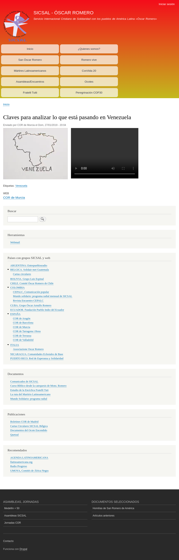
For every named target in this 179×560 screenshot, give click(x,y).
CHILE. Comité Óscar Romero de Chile (31, 283)
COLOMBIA (17, 287)
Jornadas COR (12, 522)
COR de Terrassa (22, 335)
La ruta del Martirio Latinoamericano (30, 394)
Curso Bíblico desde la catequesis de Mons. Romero (38, 385)
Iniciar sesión (167, 4)
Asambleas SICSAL (15, 515)
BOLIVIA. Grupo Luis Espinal (27, 278)
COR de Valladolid (23, 339)
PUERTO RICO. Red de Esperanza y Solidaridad (36, 358)
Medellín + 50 (11, 508)
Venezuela (21, 185)
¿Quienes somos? (89, 48)
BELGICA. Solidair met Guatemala (29, 269)
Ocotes (89, 81)
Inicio (30, 48)
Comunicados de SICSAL (24, 381)
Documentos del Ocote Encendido (28, 430)
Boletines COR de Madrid (24, 421)
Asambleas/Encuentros (30, 81)
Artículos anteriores (103, 515)
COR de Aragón (21, 318)
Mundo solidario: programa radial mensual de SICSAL (42, 296)
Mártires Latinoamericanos (30, 70)
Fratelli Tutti (30, 92)
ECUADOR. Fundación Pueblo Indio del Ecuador (37, 309)
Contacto (8, 541)
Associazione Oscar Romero (28, 349)
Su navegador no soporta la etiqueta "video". (104, 153)
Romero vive (89, 59)
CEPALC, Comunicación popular (31, 292)
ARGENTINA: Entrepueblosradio (28, 265)
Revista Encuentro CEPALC (28, 300)
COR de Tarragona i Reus (27, 331)
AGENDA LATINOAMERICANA (29, 457)
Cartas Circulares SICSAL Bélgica (29, 426)
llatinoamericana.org (21, 462)
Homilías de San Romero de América (113, 508)
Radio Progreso (18, 466)
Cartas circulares (22, 274)
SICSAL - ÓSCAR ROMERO (63, 12)
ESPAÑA (15, 314)
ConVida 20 (89, 70)
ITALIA (14, 344)
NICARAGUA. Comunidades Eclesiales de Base (36, 354)
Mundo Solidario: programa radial (28, 398)
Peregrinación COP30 (89, 92)
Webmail (15, 242)
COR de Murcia (14, 197)
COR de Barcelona (23, 322)
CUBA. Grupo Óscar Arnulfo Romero (30, 305)
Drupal (23, 549)
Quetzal (14, 434)
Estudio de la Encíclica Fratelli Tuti (29, 390)
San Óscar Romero (30, 59)
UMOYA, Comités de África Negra (29, 470)
